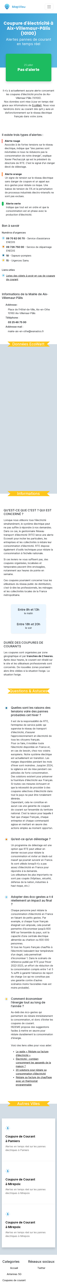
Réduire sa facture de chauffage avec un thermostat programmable (34, 1081)
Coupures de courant (14, 1280)
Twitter (41, 1268)
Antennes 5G (14, 1274)
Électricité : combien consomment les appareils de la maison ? (33, 1062)
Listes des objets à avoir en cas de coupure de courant (30, 277)
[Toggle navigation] (49, 7)
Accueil (14, 1268)
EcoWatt (37, 105)
